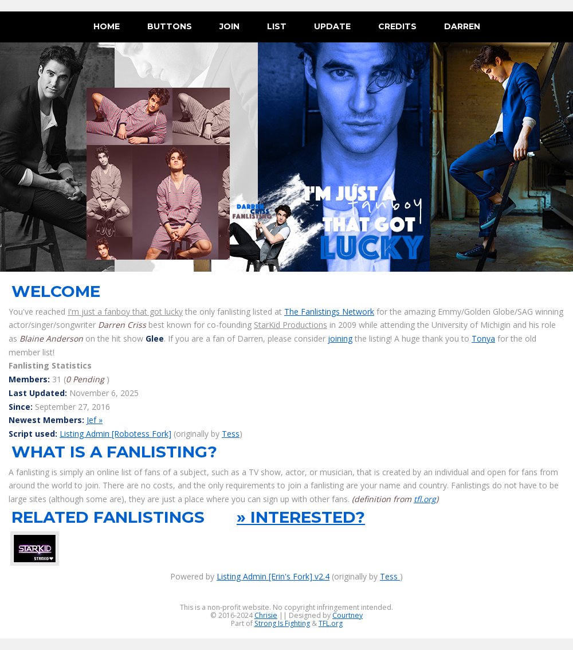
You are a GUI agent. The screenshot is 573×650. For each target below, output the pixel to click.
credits (397, 26)
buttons (169, 26)
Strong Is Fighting (282, 623)
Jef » (95, 419)
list (276, 26)
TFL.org (331, 623)
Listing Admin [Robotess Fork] (115, 433)
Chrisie (265, 615)
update (332, 26)
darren (462, 26)
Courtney (347, 615)
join (229, 26)
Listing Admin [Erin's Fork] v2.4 (273, 576)
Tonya (483, 338)
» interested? (301, 517)
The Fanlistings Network (329, 311)
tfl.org (425, 499)
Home (106, 26)
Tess (231, 433)
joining (340, 338)
